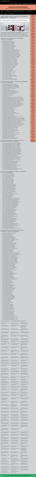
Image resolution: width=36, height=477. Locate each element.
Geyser (2, 13)
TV (26, 11)
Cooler (5, 13)
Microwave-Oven (21, 11)
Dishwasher (30, 11)
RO (8, 13)
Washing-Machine (14, 11)
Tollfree (11, 3)
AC (4, 11)
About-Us (20, 3)
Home (2, 11)
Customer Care (25, 3)
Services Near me (32, 3)
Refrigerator (8, 11)
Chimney (11, 13)
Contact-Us (15, 3)
